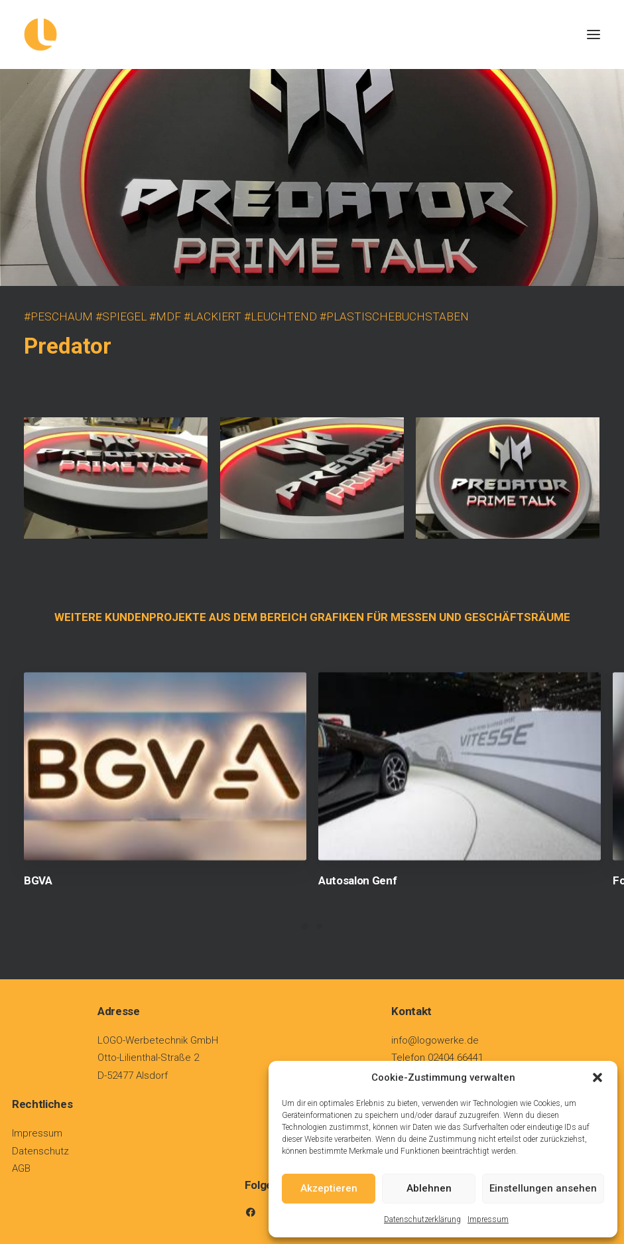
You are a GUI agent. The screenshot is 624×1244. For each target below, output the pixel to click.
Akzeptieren (328, 1188)
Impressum (488, 1219)
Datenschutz (40, 1151)
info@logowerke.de (435, 1040)
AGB (21, 1168)
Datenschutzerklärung (422, 1219)
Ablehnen (429, 1188)
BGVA (38, 880)
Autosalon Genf (357, 880)
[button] (597, 1077)
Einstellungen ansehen (543, 1188)
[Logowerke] (312, 34)
